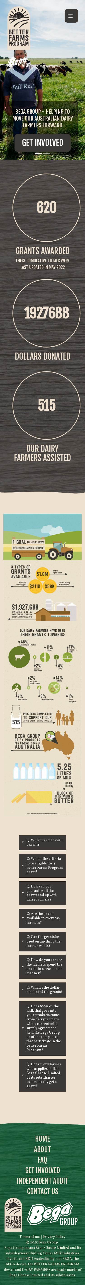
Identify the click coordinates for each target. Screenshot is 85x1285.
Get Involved (42, 143)
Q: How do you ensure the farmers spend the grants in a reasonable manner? (44, 967)
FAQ (42, 1160)
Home (42, 1139)
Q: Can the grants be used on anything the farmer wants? (44, 941)
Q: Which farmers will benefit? (45, 842)
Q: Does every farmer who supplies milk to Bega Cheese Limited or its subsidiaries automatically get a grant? (44, 1075)
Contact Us (42, 1191)
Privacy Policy (54, 1237)
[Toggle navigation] (71, 16)
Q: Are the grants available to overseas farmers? (43, 918)
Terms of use (30, 1237)
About (42, 1149)
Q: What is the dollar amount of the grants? (45, 990)
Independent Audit (42, 1181)
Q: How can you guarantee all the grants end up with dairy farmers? (42, 893)
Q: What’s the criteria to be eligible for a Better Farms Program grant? (45, 865)
